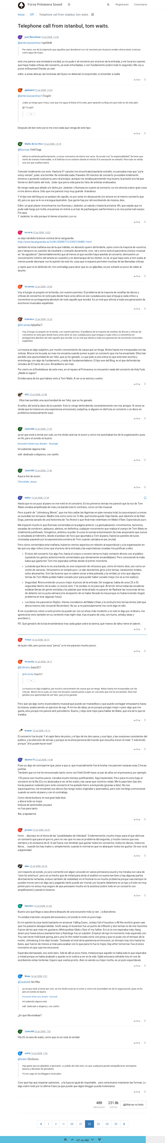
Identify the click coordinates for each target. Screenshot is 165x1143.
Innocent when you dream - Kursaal (38, 443)
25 (115, 1124)
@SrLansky (24, 325)
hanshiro (29, 906)
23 (98, 1124)
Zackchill (29, 429)
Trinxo (28, 640)
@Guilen (22, 1059)
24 (107, 1124)
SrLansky (29, 286)
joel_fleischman (33, 37)
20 (71, 1124)
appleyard (29, 90)
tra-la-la (28, 232)
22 (89, 1124)
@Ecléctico (24, 667)
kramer (28, 730)
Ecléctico (29, 319)
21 (80, 1124)
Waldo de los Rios (34, 144)
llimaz (28, 976)
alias (27, 866)
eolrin (28, 1053)
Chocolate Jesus (27, 481)
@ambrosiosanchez (29, 42)
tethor (28, 498)
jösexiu (28, 830)
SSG (27, 394)
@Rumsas (23, 149)
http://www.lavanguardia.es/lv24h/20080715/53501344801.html (54, 241)
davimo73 (30, 759)
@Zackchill (24, 982)
